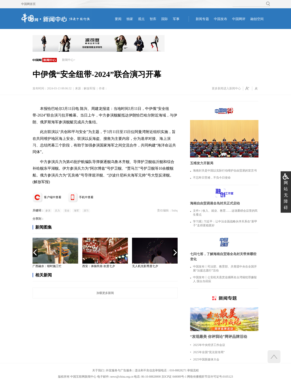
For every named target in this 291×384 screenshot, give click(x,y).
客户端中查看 (52, 197)
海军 (76, 210)
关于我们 (98, 370)
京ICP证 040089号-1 (174, 376)
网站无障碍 (286, 195)
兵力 (57, 210)
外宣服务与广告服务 (119, 370)
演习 (86, 210)
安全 (66, 210)
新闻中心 (68, 59)
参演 (47, 210)
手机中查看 (86, 197)
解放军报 (89, 88)
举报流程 (193, 370)
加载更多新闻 (105, 293)
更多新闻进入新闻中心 (226, 88)
